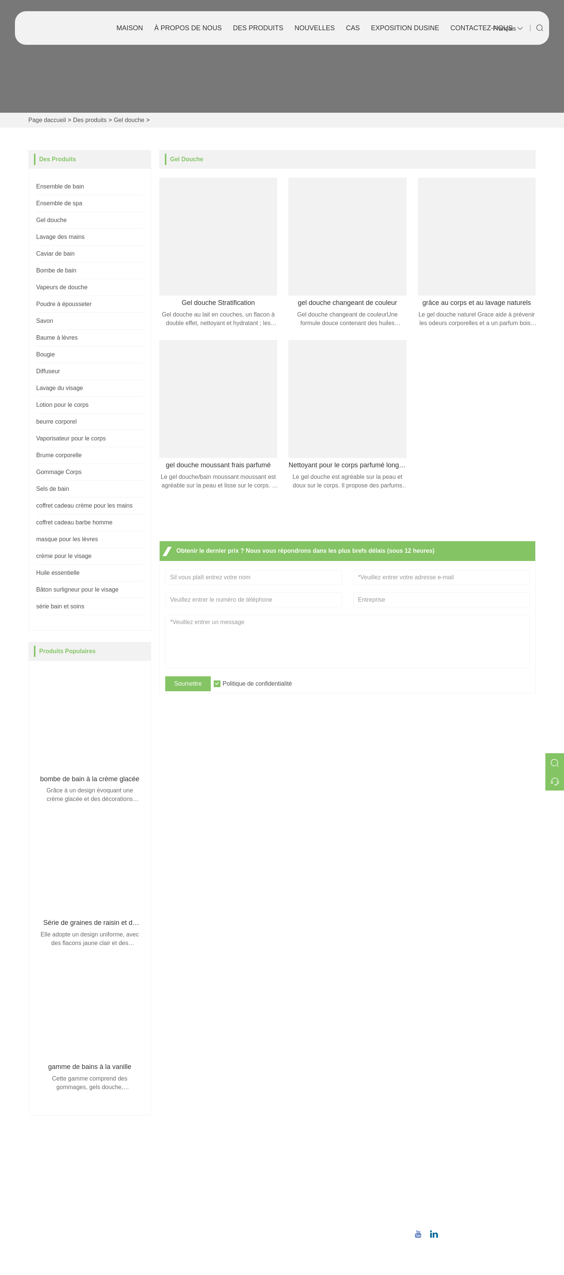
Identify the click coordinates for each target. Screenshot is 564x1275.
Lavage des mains (60, 237)
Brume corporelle (59, 455)
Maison (129, 28)
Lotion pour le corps (62, 405)
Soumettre (188, 683)
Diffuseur (48, 371)
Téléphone (452, 1209)
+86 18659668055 (454, 1218)
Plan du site (179, 1211)
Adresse (448, 1144)
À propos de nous (188, 28)
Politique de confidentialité (257, 683)
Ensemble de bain (60, 186)
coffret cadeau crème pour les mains (84, 505)
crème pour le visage (64, 556)
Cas (353, 28)
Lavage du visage (59, 388)
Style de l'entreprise (314, 1175)
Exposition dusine (405, 28)
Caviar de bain (55, 253)
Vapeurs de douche (62, 287)
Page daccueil (47, 120)
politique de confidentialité (198, 1223)
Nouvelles (314, 28)
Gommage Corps (59, 472)
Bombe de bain (56, 270)
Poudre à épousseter (64, 304)
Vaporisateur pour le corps (71, 438)
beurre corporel (56, 421)
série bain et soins (60, 606)
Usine (295, 1187)
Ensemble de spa (59, 203)
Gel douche (129, 120)
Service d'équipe (186, 1175)
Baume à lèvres (57, 337)
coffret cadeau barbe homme (74, 522)
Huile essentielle (58, 573)
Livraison (176, 1163)
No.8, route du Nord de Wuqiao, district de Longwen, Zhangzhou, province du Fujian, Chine (473, 1162)
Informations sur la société (323, 1163)
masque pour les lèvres (67, 539)
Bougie (45, 354)
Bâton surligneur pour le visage (77, 589)
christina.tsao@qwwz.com (464, 1194)
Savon (44, 321)
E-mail (442, 1185)
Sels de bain (52, 489)
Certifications (181, 1199)
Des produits (258, 28)
